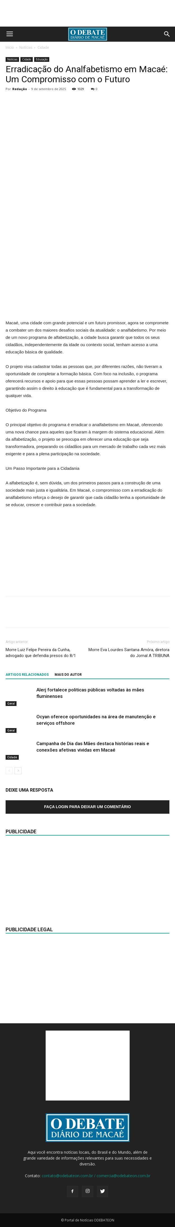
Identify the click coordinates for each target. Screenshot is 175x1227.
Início (10, 47)
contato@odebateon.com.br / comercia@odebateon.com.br (96, 1175)
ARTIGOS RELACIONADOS (27, 675)
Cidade (43, 47)
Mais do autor (68, 675)
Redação (19, 89)
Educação (42, 59)
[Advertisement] (88, 278)
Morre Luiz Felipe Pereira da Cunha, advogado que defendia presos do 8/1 (41, 652)
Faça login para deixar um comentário (87, 806)
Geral (11, 703)
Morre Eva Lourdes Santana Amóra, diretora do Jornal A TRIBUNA (128, 652)
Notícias (25, 47)
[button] (167, 34)
